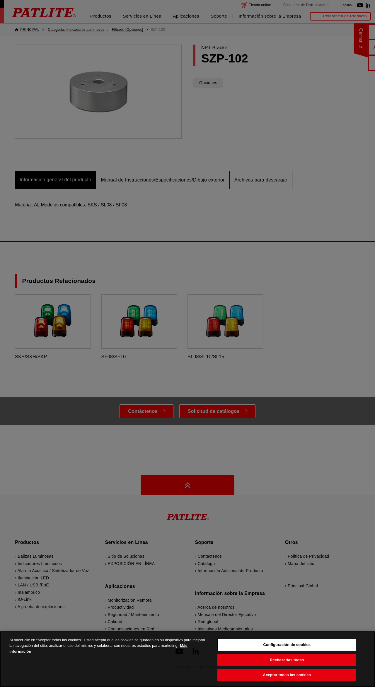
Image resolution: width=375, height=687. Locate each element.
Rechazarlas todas (287, 670)
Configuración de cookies (287, 655)
